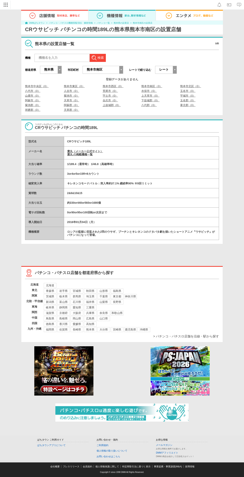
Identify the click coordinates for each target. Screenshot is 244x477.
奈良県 (104, 313)
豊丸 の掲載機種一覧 (80, 154)
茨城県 (50, 296)
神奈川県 (130, 296)
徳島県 (50, 324)
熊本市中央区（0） (37, 86)
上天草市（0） (150, 95)
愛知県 (77, 307)
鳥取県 (50, 318)
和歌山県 (117, 313)
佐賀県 (63, 329)
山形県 (104, 290)
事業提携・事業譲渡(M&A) (168, 466)
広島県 (90, 318)
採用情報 (190, 466)
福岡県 (50, 329)
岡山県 (77, 318)
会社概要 (55, 466)
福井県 (90, 301)
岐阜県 (50, 307)
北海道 (50, 285)
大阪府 (77, 313)
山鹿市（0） (32, 95)
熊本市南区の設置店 (142, 23)
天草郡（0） (71, 109)
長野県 (117, 301)
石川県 (77, 301)
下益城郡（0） (150, 100)
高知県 (90, 324)
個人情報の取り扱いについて (112, 450)
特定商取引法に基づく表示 (136, 466)
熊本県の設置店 (121, 23)
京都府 (63, 313)
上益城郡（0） (112, 105)
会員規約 (87, 466)
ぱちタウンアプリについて (51, 445)
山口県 (104, 318)
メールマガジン (164, 445)
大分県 (104, 329)
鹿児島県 (130, 329)
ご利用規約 (102, 445)
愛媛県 (77, 324)
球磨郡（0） (32, 109)
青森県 (50, 290)
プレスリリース (71, 466)
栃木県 (63, 296)
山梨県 (104, 301)
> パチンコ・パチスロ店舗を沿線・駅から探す (186, 336)
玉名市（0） (188, 91)
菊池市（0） (71, 95)
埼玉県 (90, 296)
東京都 (117, 296)
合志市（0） (110, 100)
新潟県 (50, 301)
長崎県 (77, 329)
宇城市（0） (188, 95)
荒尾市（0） (110, 91)
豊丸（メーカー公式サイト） (85, 151)
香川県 (63, 324)
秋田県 (90, 290)
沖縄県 (144, 329)
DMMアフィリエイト (167, 452)
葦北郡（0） (188, 105)
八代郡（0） (149, 105)
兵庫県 (90, 313)
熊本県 (90, 329)
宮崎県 (117, 329)
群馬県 (77, 296)
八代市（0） (32, 91)
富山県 (63, 301)
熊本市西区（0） (113, 86)
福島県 (117, 290)
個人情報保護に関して (107, 466)
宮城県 (77, 290)
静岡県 (63, 307)
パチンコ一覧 (103, 23)
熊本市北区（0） (190, 86)
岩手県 (63, 290)
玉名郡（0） (188, 100)
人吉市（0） (71, 91)
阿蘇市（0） (32, 100)
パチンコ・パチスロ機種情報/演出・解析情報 (71, 23)
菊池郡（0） (32, 105)
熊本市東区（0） (74, 86)
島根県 (63, 318)
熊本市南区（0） (151, 86)
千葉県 (104, 296)
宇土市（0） (110, 95)
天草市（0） (71, 100)
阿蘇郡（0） (71, 105)
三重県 (90, 307)
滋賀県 (50, 313)
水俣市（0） (149, 91)
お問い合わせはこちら (108, 456)
